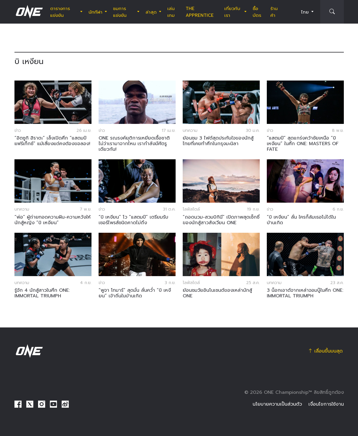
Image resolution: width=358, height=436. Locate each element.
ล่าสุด (151, 12)
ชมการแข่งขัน (120, 12)
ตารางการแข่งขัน (60, 12)
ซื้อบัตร (257, 12)
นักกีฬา (95, 12)
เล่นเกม (171, 12)
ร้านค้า (274, 12)
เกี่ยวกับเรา (232, 12)
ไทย (305, 12)
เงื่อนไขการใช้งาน (326, 404)
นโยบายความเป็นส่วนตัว (277, 404)
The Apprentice (200, 12)
